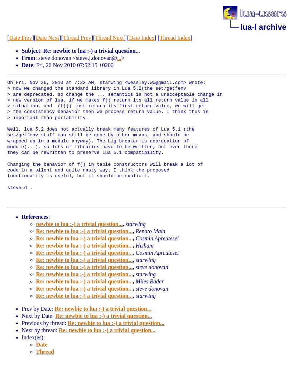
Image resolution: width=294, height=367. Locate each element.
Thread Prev (77, 38)
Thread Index (175, 38)
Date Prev (20, 38)
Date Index (141, 38)
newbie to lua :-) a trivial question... (79, 224)
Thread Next (109, 38)
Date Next (47, 38)
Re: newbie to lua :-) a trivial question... (84, 231)
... (119, 58)
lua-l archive (263, 27)
